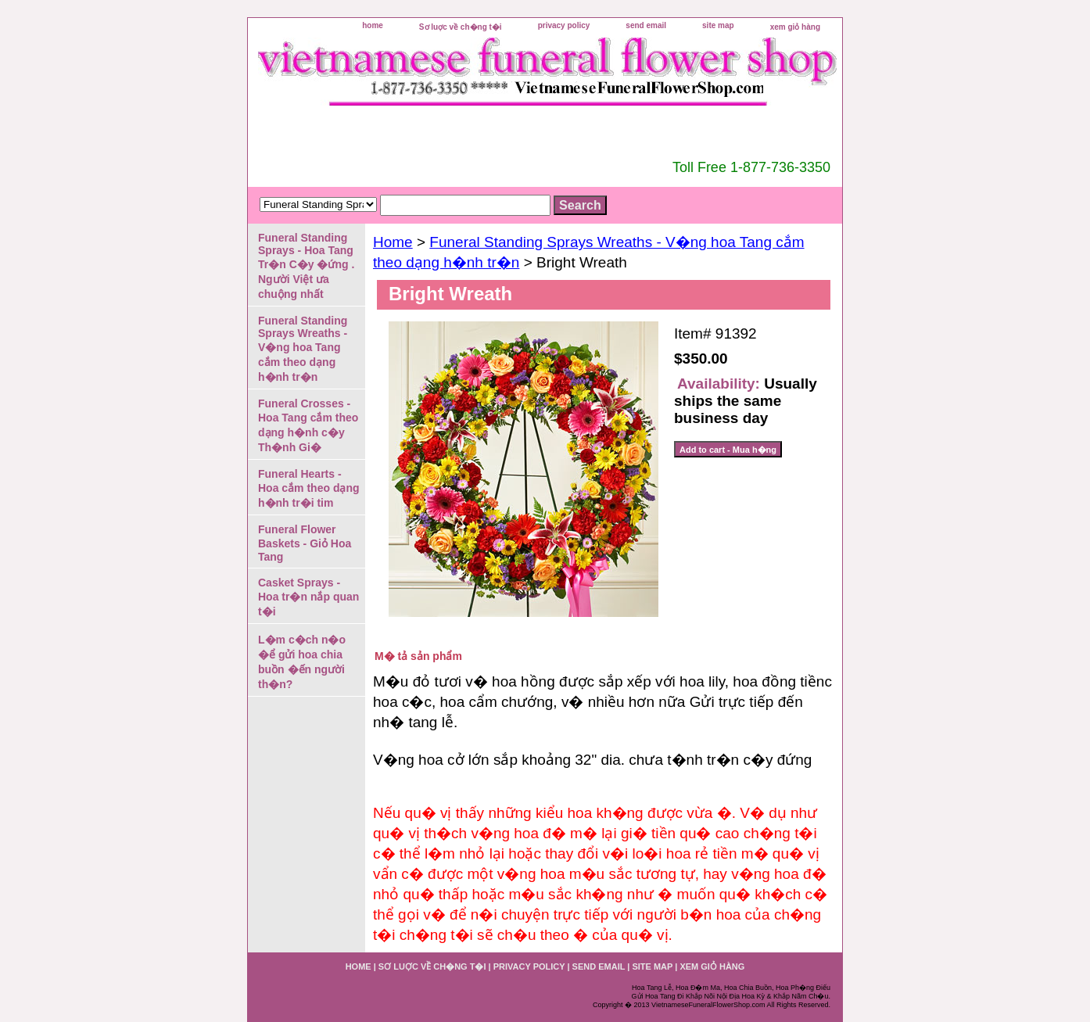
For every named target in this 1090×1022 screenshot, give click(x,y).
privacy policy (564, 25)
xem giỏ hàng (795, 27)
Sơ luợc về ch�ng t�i (460, 27)
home (372, 25)
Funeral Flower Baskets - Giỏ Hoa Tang (304, 543)
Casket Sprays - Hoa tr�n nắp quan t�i (308, 597)
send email (646, 25)
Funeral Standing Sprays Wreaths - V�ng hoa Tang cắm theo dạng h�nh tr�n (302, 348)
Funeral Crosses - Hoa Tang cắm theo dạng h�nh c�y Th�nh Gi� (308, 425)
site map (718, 25)
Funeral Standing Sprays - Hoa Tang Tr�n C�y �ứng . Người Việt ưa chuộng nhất (306, 265)
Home (393, 242)
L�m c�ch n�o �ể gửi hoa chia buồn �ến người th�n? (302, 661)
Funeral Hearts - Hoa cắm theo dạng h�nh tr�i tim (309, 488)
